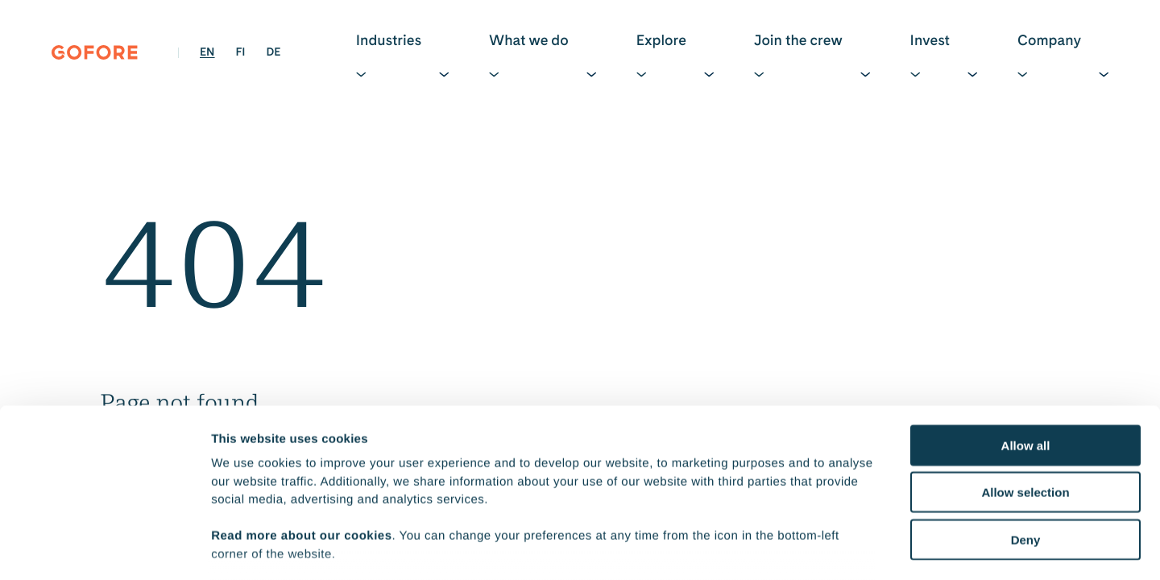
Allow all (1025, 331)
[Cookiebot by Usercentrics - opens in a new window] (104, 548)
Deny (1026, 426)
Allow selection (1025, 378)
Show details (845, 548)
